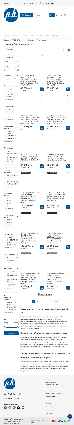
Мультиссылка (49, 407)
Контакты (48, 403)
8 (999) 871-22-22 (47, 3)
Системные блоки (28, 36)
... (24, 40)
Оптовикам (48, 413)
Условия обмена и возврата (53, 393)
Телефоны (48, 36)
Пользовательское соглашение (51, 389)
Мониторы (39, 36)
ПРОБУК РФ (16, 40)
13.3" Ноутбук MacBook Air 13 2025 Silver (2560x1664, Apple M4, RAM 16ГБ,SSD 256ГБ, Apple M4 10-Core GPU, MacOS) (56, 197)
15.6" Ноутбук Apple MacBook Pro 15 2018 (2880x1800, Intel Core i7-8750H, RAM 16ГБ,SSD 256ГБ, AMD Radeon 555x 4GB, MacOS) (29, 80)
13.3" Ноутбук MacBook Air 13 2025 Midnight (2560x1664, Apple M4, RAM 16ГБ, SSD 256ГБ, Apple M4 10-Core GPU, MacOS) (29, 197)
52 (51, 301)
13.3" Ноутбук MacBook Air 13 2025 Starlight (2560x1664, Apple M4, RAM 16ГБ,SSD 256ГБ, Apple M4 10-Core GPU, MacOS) (29, 238)
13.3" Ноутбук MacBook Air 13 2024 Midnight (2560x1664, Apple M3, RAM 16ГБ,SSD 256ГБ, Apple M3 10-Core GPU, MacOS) (56, 278)
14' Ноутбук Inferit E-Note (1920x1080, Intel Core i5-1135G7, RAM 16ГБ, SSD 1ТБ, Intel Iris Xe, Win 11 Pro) (56, 157)
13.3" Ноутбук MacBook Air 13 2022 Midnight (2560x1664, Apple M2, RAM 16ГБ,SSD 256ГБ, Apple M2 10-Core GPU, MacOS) (56, 238)
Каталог (6, 3)
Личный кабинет (50, 410)
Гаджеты (56, 36)
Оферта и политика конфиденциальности (51, 384)
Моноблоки (16, 36)
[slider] (4, 69)
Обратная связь (50, 396)
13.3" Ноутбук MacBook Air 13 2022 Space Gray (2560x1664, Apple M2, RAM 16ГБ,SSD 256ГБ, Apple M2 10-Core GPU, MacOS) (29, 278)
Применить (11, 333)
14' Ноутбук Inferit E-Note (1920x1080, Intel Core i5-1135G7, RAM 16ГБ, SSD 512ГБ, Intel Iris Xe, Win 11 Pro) (29, 158)
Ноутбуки (7, 36)
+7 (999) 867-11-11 (30, 3)
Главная (6, 40)
